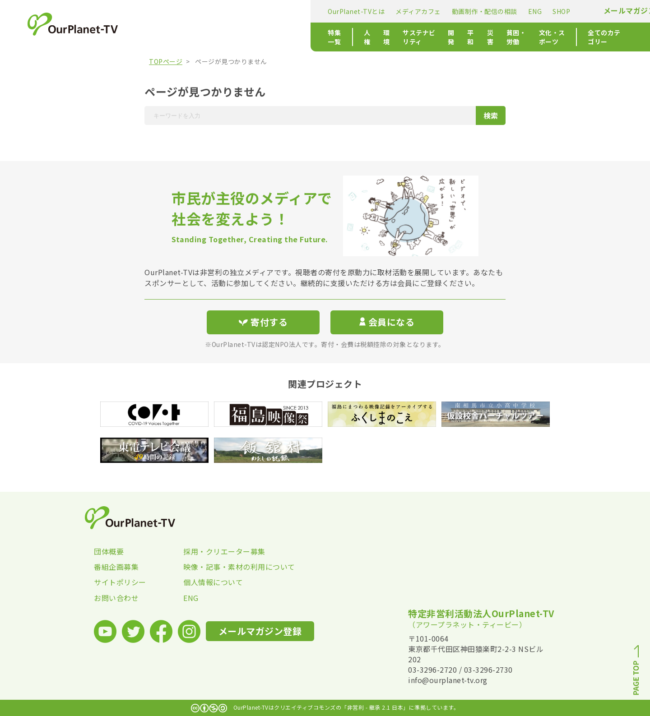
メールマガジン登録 (458, 10)
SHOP (383, 11)
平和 (339, 37)
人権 (204, 37)
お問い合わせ (116, 597)
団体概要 (109, 551)
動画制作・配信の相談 (306, 11)
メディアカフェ (240, 11)
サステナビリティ (272, 37)
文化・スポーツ (447, 37)
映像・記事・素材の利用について (228, 566)
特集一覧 (162, 37)
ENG (357, 11)
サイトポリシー (120, 582)
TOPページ (165, 61)
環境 (228, 37)
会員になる (386, 321)
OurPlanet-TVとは (177, 11)
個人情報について (213, 582)
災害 (363, 37)
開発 (315, 37)
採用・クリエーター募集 (224, 551)
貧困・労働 (397, 37)
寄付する (527, 9)
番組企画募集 (116, 566)
